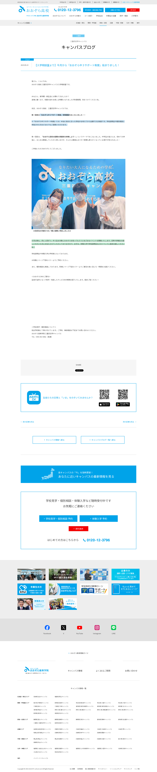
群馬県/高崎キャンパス (61, 703)
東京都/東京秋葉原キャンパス (84, 706)
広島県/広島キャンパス (104, 739)
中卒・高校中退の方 (85, 2)
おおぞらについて (59, 16)
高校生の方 (72, 2)
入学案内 (134, 16)
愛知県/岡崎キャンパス (104, 719)
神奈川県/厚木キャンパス (125, 710)
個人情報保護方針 (90, 769)
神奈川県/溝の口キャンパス (63, 710)
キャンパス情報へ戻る (55, 439)
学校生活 (99, 16)
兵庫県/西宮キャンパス (61, 732)
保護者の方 (116, 2)
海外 (138, 23)
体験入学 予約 (115, 10)
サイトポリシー (102, 769)
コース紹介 (88, 16)
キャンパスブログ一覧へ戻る (103, 439)
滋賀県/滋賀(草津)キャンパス (42, 729)
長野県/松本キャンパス (61, 713)
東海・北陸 (103, 23)
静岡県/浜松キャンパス (83, 719)
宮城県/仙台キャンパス (40, 696)
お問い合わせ (131, 670)
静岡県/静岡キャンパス (61, 719)
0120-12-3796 (67, 10)
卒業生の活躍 (111, 16)
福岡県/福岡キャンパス (61, 748)
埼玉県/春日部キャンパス (83, 703)
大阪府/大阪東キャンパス (104, 729)
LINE (113, 633)
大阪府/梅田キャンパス (83, 729)
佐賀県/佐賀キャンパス (125, 748)
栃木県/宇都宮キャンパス (41, 703)
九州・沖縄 (129, 23)
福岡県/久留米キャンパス (104, 748)
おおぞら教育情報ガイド (79, 653)
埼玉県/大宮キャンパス (125, 703)
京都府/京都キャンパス (61, 729)
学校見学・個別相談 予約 (93, 10)
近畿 (111, 23)
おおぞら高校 (33, 11)
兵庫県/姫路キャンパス (104, 732)
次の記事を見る (128, 422)
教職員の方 (106, 2)
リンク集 (137, 769)
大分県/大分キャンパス (40, 752)
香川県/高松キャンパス (125, 739)
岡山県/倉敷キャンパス (61, 739)
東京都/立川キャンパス (125, 706)
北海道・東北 (80, 23)
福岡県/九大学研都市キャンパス (85, 748)
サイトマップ (128, 769)
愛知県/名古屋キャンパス (125, 719)
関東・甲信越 (92, 23)
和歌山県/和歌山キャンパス (42, 732)
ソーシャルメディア (115, 769)
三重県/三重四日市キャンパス (42, 723)
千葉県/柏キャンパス (40, 706)
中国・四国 (119, 23)
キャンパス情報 (23, 23)
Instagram (97, 633)
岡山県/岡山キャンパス (40, 739)
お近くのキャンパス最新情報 (131, 2)
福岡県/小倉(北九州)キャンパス (43, 748)
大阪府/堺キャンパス (124, 729)
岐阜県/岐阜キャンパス (61, 723)
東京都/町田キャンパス (40, 710)
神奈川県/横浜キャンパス (83, 710)
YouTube (79, 633)
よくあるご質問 (103, 670)
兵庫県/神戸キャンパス (83, 732)
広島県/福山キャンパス (83, 739)
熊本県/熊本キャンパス (61, 752)
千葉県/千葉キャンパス (61, 706)
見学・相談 (124, 16)
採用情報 (80, 769)
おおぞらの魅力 (75, 16)
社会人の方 (97, 2)
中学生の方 (63, 2)
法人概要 (72, 769)
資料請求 (133, 10)
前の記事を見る (28, 422)
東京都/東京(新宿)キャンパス (105, 706)
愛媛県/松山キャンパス (40, 742)
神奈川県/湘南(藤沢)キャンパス (106, 710)
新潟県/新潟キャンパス (40, 713)
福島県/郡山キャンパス (61, 696)
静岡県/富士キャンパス (40, 719)
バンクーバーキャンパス (41, 758)
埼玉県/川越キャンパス (104, 703)
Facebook (47, 633)
